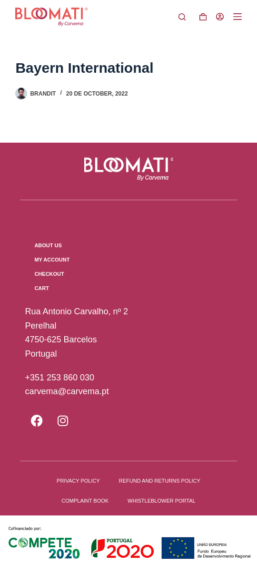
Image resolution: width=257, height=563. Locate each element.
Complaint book (85, 501)
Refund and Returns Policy (159, 481)
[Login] (220, 16)
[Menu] (237, 16)
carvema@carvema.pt (67, 391)
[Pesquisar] (182, 16)
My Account (51, 259)
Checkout (49, 274)
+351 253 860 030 (59, 377)
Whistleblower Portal (162, 501)
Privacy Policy (78, 481)
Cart (41, 288)
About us (47, 245)
